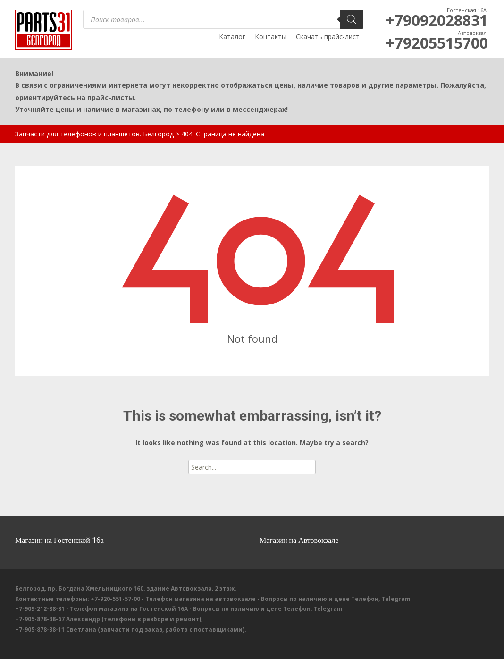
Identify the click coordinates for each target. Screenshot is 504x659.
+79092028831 (437, 20)
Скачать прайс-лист (328, 36)
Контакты (270, 36)
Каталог (232, 36)
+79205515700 (437, 43)
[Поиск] (351, 19)
